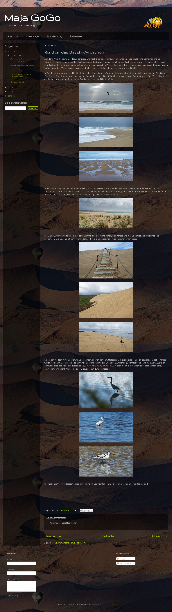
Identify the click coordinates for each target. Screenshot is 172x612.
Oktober (15, 55)
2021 (10, 87)
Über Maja (32, 36)
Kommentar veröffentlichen (63, 522)
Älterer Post (159, 536)
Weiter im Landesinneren (22, 65)
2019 (10, 92)
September (16, 82)
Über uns (12, 36)
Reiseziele (76, 36)
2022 (10, 51)
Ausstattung (54, 36)
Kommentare (124, 563)
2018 (10, 96)
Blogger (112, 604)
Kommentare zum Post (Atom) (71, 542)
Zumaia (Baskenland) (20, 70)
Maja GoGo (32, 17)
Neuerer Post (53, 536)
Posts (121, 559)
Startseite (107, 536)
